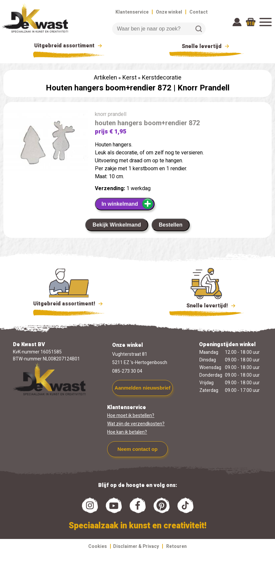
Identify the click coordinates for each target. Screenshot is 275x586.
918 (250, 23)
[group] (45, 142)
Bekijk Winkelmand (117, 225)
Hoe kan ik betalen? (127, 432)
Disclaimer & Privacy (136, 546)
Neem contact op (137, 449)
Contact (198, 12)
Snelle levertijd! (206, 305)
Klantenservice (132, 12)
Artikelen (105, 77)
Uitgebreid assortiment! (68, 304)
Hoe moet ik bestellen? (130, 415)
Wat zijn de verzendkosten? (136, 423)
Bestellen (170, 225)
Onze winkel (169, 12)
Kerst (129, 77)
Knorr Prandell (203, 88)
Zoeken (198, 29)
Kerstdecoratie (161, 77)
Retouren (176, 546)
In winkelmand (128, 204)
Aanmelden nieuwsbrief (142, 388)
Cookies (97, 546)
